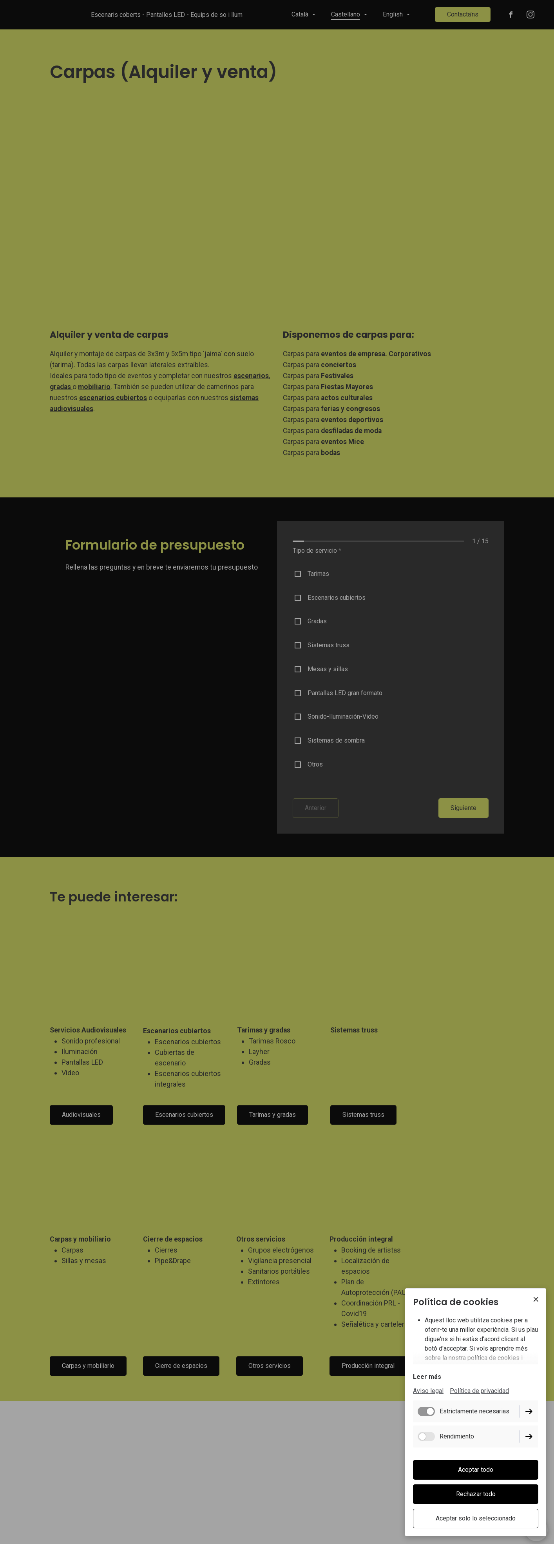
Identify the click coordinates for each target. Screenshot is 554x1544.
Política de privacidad (479, 1391)
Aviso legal (428, 1391)
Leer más (427, 1377)
